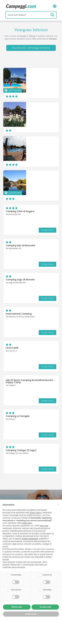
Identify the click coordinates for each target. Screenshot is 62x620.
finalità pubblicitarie (30, 539)
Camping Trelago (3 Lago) (21, 450)
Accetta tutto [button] (45, 607)
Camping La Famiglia (18, 416)
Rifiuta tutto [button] (17, 607)
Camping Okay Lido (39, 143)
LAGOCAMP (12, 347)
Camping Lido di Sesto (40, 177)
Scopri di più (50, 87)
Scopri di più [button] (31, 614)
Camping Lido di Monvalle (20, 245)
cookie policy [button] (26, 523)
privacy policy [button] (35, 513)
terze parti (44, 526)
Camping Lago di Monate (20, 279)
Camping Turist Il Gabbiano (37, 110)
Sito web (49, 93)
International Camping (19, 313)
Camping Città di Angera (20, 211)
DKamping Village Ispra (41, 74)
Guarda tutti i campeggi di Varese (31, 47)
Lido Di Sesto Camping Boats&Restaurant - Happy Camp (30, 381)
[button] (57, 504)
